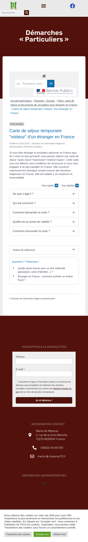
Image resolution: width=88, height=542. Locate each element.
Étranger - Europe (44, 101)
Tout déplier (70, 186)
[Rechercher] (26, 12)
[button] (43, 6)
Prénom (20, 357)
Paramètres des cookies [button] (18, 534)
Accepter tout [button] (42, 534)
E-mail (20, 370)
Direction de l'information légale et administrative (33, 299)
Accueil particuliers (21, 101)
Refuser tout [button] (60, 534)
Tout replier (50, 186)
